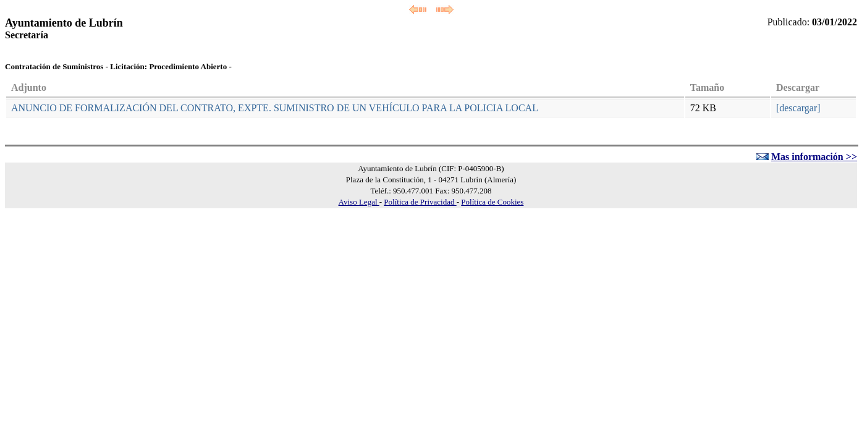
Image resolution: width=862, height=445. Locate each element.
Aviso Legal (359, 201)
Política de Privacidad (420, 201)
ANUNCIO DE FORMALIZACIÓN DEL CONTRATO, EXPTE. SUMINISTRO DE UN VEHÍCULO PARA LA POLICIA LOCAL (274, 108)
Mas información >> (814, 156)
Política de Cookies (492, 201)
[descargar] (798, 108)
